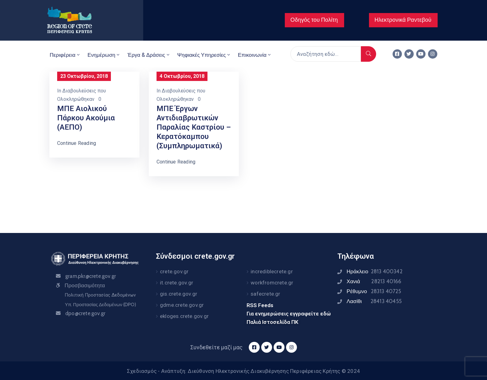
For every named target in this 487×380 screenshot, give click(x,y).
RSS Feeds (260, 305)
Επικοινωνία (255, 55)
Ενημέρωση (104, 55)
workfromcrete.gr (272, 282)
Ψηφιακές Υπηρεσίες (204, 55)
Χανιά (374, 281)
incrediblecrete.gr (272, 271)
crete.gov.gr (174, 271)
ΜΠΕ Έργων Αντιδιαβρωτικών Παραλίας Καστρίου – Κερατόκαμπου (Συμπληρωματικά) (194, 127)
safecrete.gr (265, 294)
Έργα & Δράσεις (148, 55)
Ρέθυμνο (374, 291)
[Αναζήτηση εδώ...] (325, 54)
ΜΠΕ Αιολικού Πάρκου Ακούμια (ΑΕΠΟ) (86, 118)
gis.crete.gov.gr (178, 294)
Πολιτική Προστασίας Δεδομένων (100, 295)
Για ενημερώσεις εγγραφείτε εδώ (289, 314)
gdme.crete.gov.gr (182, 305)
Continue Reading (76, 143)
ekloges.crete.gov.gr (184, 316)
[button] (314, 20)
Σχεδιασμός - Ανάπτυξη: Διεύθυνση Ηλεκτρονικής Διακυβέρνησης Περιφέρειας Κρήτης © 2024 (243, 371)
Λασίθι (374, 301)
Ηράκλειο (375, 271)
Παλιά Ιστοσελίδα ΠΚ (272, 322)
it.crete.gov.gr (176, 282)
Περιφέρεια (65, 55)
